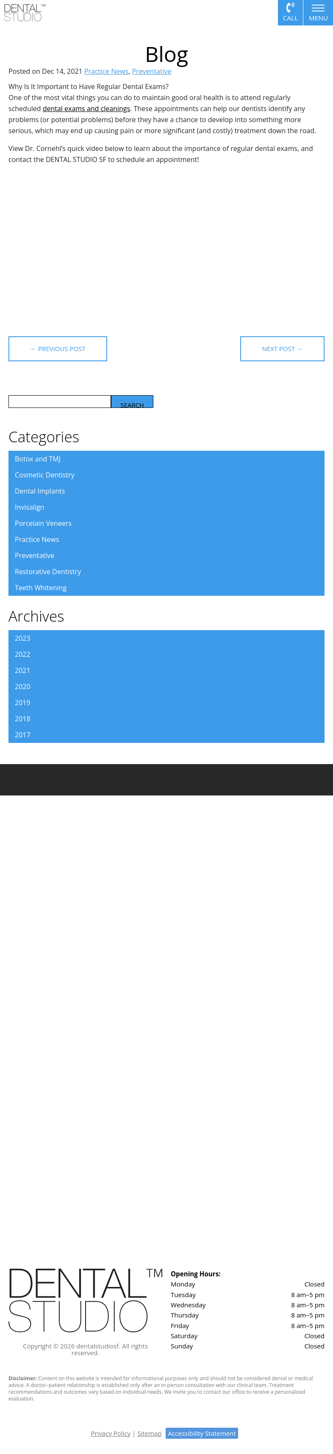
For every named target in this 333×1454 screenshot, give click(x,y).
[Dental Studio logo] (24, 12)
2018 (23, 718)
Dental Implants (40, 491)
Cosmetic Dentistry (45, 475)
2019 (23, 702)
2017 (23, 735)
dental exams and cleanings (86, 108)
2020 (23, 686)
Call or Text (290, 12)
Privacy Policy (110, 1433)
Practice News (106, 71)
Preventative (151, 71)
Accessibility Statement (202, 1433)
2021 (23, 670)
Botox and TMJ (38, 458)
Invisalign (29, 507)
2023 (23, 638)
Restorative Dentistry (48, 571)
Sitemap (149, 1433)
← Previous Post (62, 348)
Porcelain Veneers (43, 523)
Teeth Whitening (41, 587)
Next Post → (277, 348)
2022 (23, 654)
